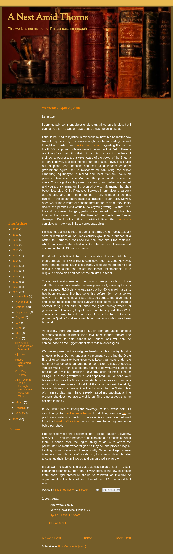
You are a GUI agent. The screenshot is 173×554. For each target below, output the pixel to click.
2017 (15, 245)
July (18, 322)
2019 (15, 234)
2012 (15, 271)
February (21, 407)
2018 (15, 239)
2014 (15, 260)
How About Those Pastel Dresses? (24, 346)
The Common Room (87, 145)
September (23, 312)
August (20, 317)
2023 (15, 229)
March (20, 402)
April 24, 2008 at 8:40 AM (65, 515)
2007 (15, 419)
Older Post (122, 538)
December (22, 296)
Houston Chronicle (66, 421)
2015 (15, 255)
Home (87, 538)
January (21, 412)
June (19, 327)
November (22, 301)
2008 (15, 292)
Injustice (20, 354)
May (19, 333)
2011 (15, 276)
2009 (15, 286)
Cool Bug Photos (20, 373)
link (124, 413)
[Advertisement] (20, 160)
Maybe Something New (23, 363)
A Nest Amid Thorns (47, 18)
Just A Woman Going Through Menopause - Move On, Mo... (24, 387)
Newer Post (51, 538)
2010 (15, 281)
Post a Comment (57, 522)
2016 (15, 250)
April (19, 338)
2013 (15, 265)
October (21, 306)
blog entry (124, 219)
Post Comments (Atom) (72, 546)
